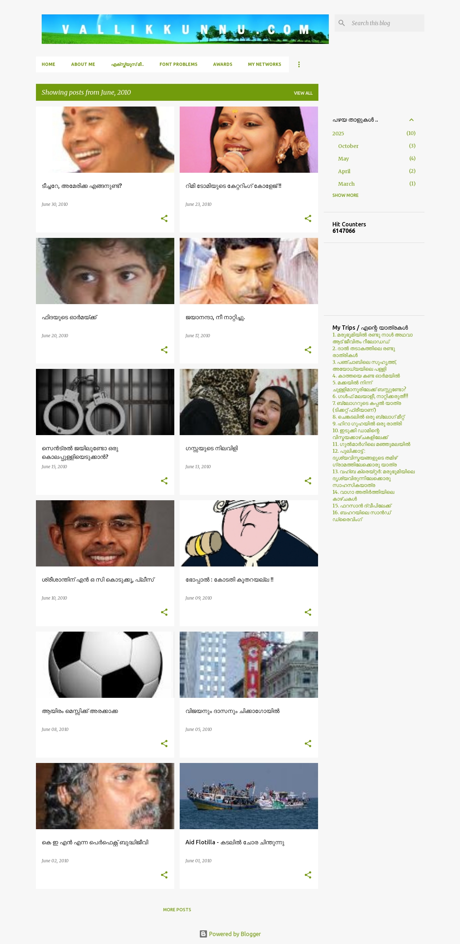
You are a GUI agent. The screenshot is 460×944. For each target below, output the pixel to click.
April (344, 171)
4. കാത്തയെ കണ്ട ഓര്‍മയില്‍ (366, 375)
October (348, 146)
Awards (222, 64)
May (343, 158)
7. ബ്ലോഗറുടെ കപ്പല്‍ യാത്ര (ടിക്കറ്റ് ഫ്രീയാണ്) (366, 406)
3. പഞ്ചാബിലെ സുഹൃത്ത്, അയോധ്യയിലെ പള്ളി (364, 365)
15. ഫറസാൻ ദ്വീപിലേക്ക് (361, 505)
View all (303, 93)
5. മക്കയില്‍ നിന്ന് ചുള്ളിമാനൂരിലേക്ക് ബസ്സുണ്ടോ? (369, 386)
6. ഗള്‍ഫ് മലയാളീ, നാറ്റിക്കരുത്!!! (370, 396)
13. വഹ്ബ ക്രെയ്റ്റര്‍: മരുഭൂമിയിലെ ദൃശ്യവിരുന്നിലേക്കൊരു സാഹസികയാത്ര (373, 478)
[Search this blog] (386, 23)
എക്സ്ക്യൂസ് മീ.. (127, 64)
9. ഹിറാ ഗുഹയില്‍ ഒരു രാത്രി (367, 423)
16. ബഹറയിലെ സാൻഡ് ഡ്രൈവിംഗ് (361, 516)
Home (48, 64)
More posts (177, 909)
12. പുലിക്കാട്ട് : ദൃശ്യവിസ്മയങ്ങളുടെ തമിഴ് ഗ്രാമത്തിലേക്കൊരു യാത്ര (364, 458)
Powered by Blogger (230, 934)
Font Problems (178, 64)
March (346, 184)
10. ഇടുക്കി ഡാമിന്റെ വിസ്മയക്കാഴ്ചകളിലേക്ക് (360, 434)
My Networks (264, 64)
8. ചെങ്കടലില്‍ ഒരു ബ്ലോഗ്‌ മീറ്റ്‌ (368, 417)
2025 (338, 133)
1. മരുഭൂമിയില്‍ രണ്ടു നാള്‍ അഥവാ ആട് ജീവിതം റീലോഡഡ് (372, 338)
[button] (164, 219)
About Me (83, 64)
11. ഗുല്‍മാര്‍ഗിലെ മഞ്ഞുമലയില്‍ (371, 444)
